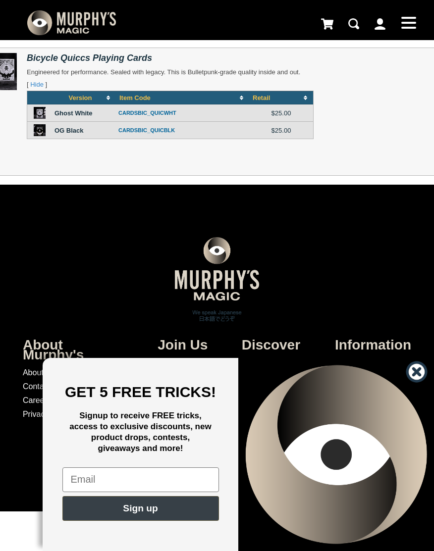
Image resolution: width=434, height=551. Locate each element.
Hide (37, 84)
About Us (39, 372)
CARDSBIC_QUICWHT (147, 113)
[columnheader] (84, 98)
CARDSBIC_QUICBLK (146, 130)
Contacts (38, 386)
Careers (37, 400)
